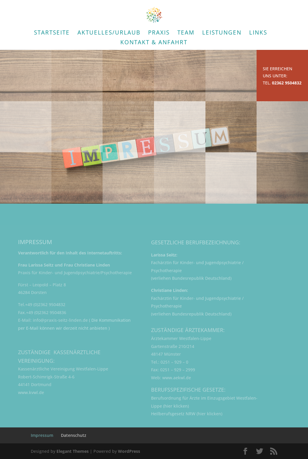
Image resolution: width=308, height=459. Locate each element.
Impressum (42, 435)
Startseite (52, 33)
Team (185, 33)
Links (258, 33)
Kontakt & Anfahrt (153, 43)
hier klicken (176, 409)
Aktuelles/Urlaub (108, 33)
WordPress (129, 451)
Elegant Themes (72, 451)
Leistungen (221, 33)
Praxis (159, 33)
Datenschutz (73, 435)
